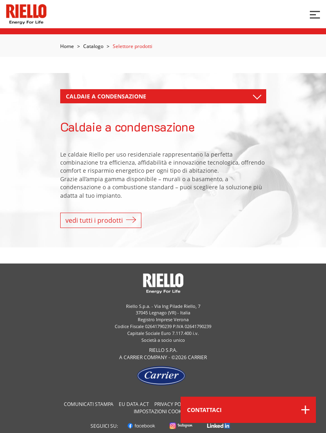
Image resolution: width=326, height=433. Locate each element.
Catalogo (93, 46)
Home (67, 46)
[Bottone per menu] (315, 14)
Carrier (133, 357)
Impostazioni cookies (161, 411)
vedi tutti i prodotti (100, 220)
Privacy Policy (172, 404)
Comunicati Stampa (89, 404)
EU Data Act (134, 404)
